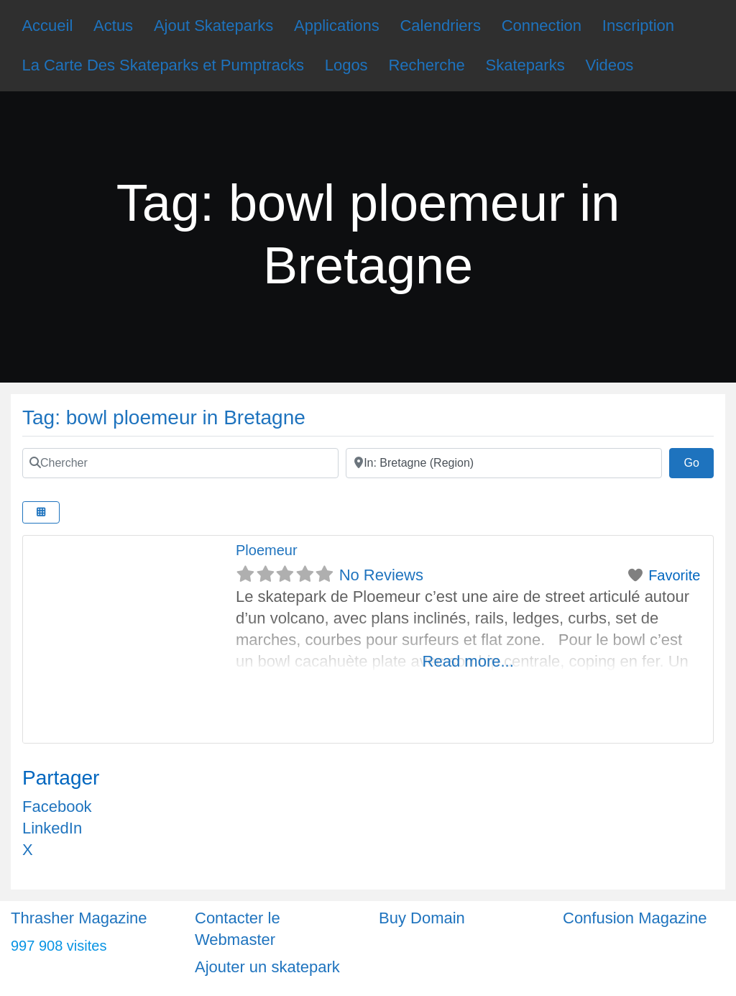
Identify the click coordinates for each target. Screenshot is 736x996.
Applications (337, 26)
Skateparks (525, 65)
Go (699, 461)
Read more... (468, 661)
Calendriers (440, 26)
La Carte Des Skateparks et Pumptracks (163, 65)
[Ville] (504, 463)
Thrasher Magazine (79, 918)
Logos (346, 65)
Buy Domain (422, 918)
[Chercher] (180, 463)
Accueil (47, 26)
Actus (113, 26)
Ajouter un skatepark (267, 967)
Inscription (638, 26)
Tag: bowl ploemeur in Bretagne (163, 417)
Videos (609, 65)
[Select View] (41, 512)
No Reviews (381, 575)
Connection (541, 26)
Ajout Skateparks (213, 26)
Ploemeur (267, 550)
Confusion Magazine (635, 918)
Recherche (426, 65)
